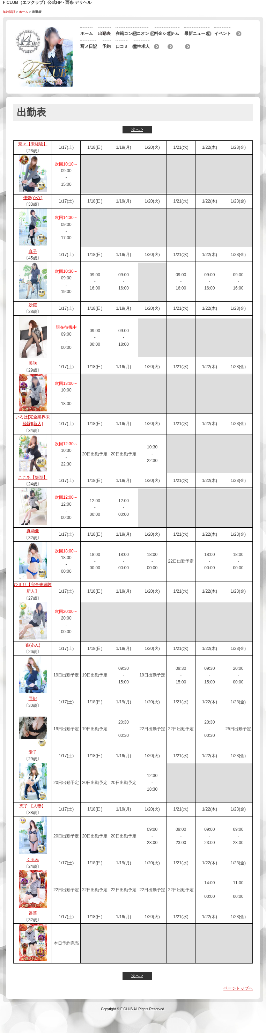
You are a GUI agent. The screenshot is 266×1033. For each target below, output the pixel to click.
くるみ (33, 875)
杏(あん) (32, 661)
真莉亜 (33, 547)
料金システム (157, 46)
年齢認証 (9, 12)
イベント (153, 58)
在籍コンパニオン (97, 46)
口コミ (151, 83)
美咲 (33, 379)
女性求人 (88, 96)
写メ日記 (88, 71)
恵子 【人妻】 (33, 822)
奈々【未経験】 (32, 160)
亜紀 (33, 714)
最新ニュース (92, 58)
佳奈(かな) (33, 214)
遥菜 (33, 929)
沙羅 (33, 321)
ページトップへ (238, 1004)
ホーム (23, 12)
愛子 (33, 768)
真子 (33, 267)
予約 (149, 71)
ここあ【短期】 (32, 493)
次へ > (137, 146)
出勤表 (151, 33)
